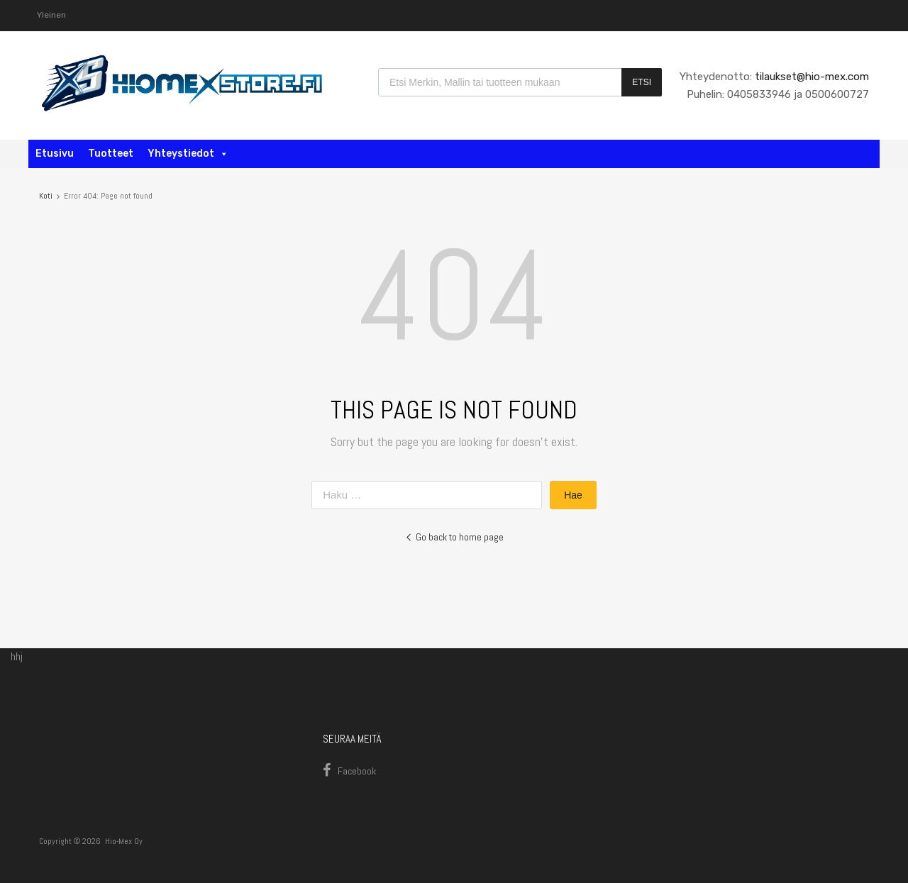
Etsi (641, 82)
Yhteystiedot (188, 154)
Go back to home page (454, 537)
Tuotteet (110, 154)
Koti (45, 195)
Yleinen (51, 15)
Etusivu (54, 154)
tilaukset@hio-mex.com (810, 76)
